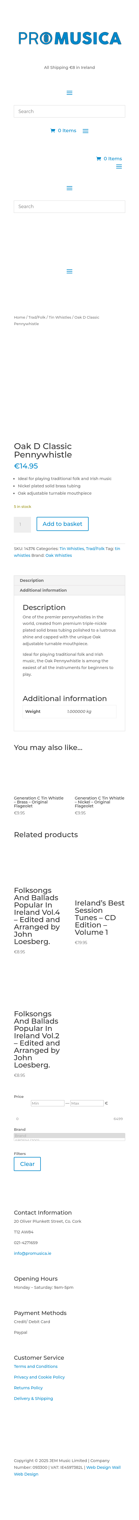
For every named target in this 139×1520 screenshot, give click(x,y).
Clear (27, 1164)
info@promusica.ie (32, 1253)
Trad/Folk (37, 317)
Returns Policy (28, 1387)
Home (19, 317)
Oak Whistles (59, 555)
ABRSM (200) (69, 1140)
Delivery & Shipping (33, 1398)
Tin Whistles (60, 317)
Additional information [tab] (43, 590)
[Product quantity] (22, 525)
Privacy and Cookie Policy (39, 1377)
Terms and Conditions (35, 1366)
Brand (69, 1135)
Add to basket (62, 524)
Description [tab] (32, 580)
